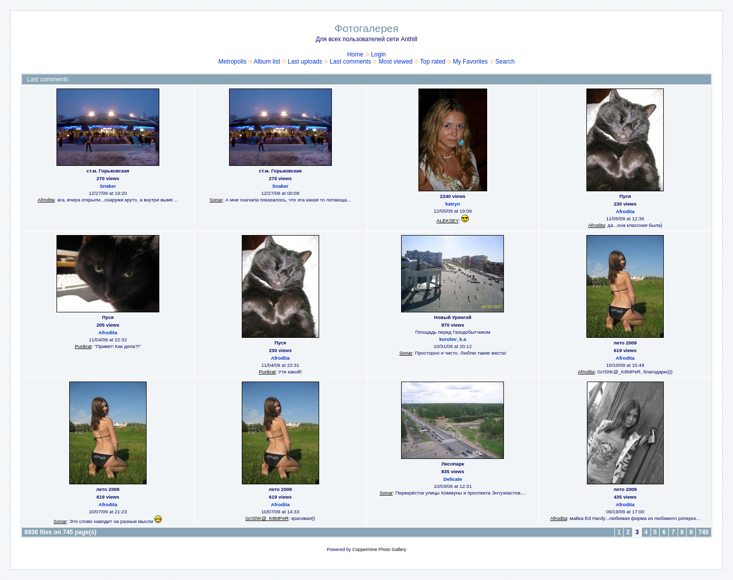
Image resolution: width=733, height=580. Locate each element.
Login (378, 54)
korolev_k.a (452, 339)
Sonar (216, 199)
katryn (452, 204)
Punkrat (83, 346)
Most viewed (396, 61)
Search (505, 61)
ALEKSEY (448, 220)
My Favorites (470, 61)
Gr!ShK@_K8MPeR (267, 518)
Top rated (432, 61)
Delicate (452, 479)
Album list (266, 61)
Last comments (350, 61)
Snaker (108, 186)
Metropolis (232, 61)
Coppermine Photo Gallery (379, 549)
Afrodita (46, 199)
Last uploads (305, 61)
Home (355, 54)
